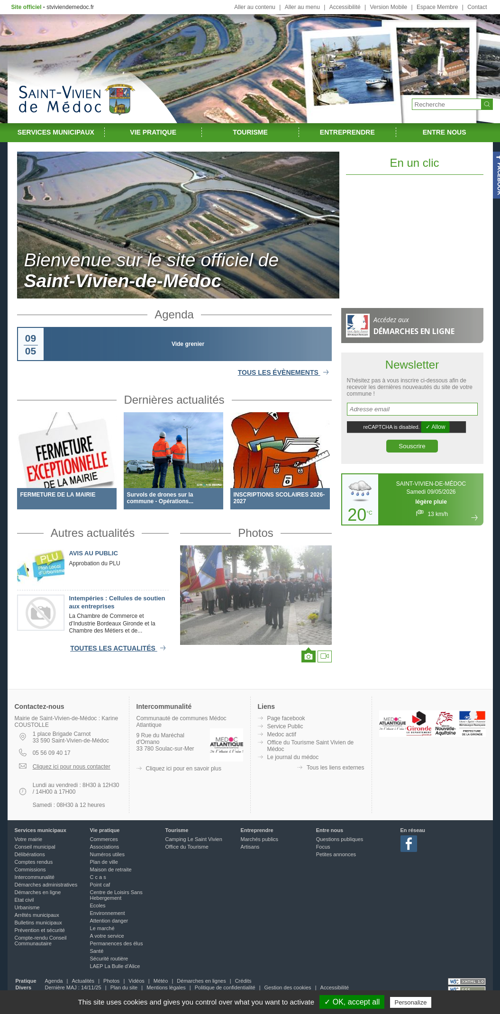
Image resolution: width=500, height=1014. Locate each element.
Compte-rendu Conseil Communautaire (41, 940)
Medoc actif (281, 734)
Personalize (411, 1002)
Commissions (30, 869)
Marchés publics (259, 839)
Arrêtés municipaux (37, 915)
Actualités (83, 981)
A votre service (107, 936)
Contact (477, 7)
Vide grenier (188, 344)
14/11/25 (91, 987)
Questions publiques (340, 839)
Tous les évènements (285, 372)
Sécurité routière (109, 958)
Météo (161, 981)
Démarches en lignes (201, 981)
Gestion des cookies (287, 987)
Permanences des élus (116, 943)
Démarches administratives (46, 884)
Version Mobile (388, 7)
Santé (97, 951)
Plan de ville (104, 862)
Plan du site (123, 987)
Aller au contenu (254, 7)
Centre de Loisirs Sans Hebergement (116, 895)
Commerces (104, 839)
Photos (255, 532)
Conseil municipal (35, 847)
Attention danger (109, 920)
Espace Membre (437, 7)
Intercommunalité (35, 877)
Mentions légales (166, 987)
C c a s (98, 877)
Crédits (243, 981)
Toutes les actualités (119, 648)
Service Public (285, 726)
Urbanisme (27, 907)
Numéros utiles (107, 854)
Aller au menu (302, 7)
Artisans (250, 847)
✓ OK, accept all (352, 1002)
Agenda (174, 314)
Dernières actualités (174, 399)
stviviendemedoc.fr (70, 7)
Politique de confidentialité (225, 987)
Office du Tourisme (187, 847)
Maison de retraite (111, 869)
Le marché (102, 928)
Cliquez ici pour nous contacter (71, 766)
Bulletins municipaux (38, 922)
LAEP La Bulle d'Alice (115, 966)
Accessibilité (345, 7)
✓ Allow (435, 427)
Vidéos (136, 981)
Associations (104, 847)
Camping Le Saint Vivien (193, 839)
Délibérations (30, 854)
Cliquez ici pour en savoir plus (183, 768)
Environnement (107, 913)
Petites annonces (336, 854)
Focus (323, 847)
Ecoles (98, 905)
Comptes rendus (34, 862)
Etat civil (24, 900)
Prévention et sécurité (40, 930)
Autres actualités (93, 532)
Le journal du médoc (293, 757)
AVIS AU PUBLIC (93, 553)
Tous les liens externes (335, 767)
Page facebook (286, 718)
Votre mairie (29, 839)
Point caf (100, 884)
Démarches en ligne (38, 892)
